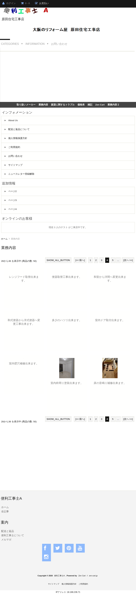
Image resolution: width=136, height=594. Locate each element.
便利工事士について (12, 535)
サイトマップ (13, 165)
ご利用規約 (12, 147)
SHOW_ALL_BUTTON (58, 260)
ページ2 (11, 191)
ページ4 (11, 209)
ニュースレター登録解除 (19, 174)
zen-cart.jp (93, 576)
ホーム (4, 239)
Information (35, 43)
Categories (10, 43)
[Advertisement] (68, 76)
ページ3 (11, 200)
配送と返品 (7, 531)
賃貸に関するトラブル (63, 104)
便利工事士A (59, 576)
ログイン (9, 3)
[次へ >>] (128, 260)
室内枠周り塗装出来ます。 (67, 382)
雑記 (90, 104)
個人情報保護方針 (16, 138)
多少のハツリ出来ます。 (67, 320)
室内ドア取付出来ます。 (110, 320)
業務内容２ (113, 104)
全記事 (5, 511)
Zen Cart (100, 104)
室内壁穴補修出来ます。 (24, 363)
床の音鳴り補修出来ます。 (110, 382)
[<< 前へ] (80, 260)
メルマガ (6, 539)
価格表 (81, 104)
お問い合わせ (59, 43)
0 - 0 (25, 3)
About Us (11, 120)
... (118, 260)
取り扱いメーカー (26, 104)
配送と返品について (17, 129)
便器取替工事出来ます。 (67, 276)
